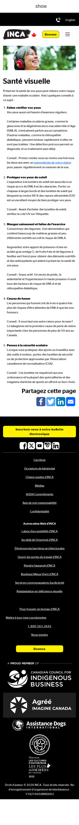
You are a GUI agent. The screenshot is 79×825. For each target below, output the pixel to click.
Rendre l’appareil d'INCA (39, 565)
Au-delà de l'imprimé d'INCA (39, 539)
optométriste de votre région (52, 162)
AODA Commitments (39, 494)
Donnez (51, 34)
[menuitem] (70, 19)
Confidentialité (39, 511)
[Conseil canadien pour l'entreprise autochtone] (39, 676)
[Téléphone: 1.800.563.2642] (58, 19)
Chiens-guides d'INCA (39, 477)
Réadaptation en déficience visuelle (39, 591)
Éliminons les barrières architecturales (40, 548)
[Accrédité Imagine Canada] (39, 705)
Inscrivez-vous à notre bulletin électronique (40, 432)
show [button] (41, 6)
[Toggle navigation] (67, 34)
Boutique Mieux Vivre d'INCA (39, 574)
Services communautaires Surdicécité (39, 582)
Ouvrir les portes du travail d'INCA (39, 557)
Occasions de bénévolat (39, 468)
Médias (39, 485)
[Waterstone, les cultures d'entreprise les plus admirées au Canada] (39, 767)
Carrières (39, 460)
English (70, 20)
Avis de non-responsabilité (39, 502)
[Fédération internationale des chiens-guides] (39, 744)
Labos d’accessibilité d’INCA (40, 531)
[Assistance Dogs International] (39, 725)
